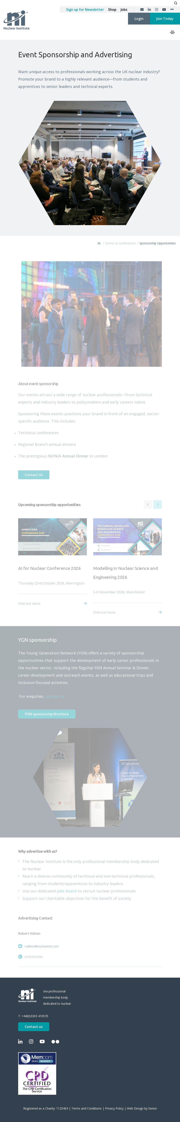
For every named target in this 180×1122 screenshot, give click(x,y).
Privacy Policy (114, 1108)
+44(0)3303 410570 (35, 1016)
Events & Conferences (120, 243)
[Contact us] (142, 9)
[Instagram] (156, 9)
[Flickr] (172, 9)
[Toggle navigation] (172, 32)
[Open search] (175, 3)
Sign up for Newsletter (85, 9)
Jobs (124, 9)
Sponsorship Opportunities (157, 243)
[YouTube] (164, 9)
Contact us (34, 1026)
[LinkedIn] (149, 9)
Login (139, 18)
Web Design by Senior (142, 1108)
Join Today (164, 18)
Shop (112, 9)
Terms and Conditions (86, 1108)
